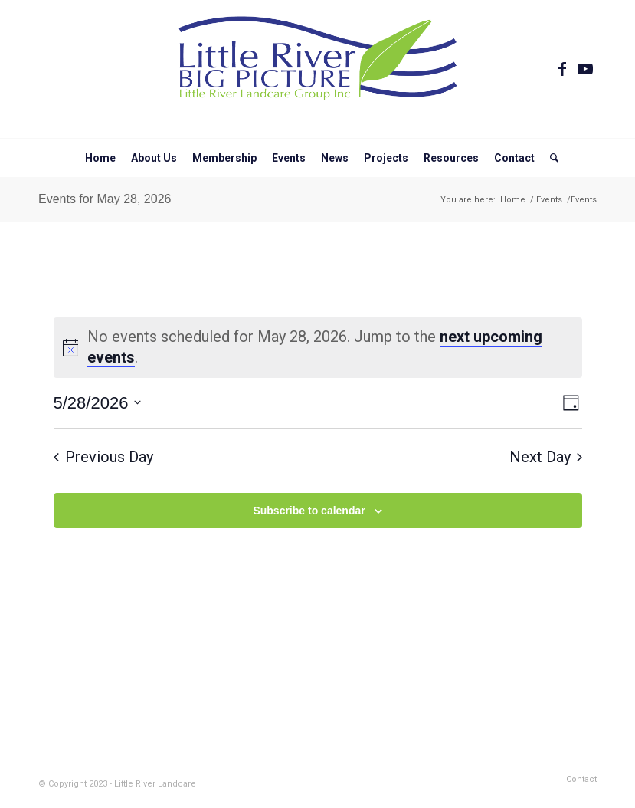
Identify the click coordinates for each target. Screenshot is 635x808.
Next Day (545, 457)
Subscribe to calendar (309, 510)
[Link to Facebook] (562, 68)
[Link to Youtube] (585, 68)
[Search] (550, 158)
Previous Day (103, 457)
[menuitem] (100, 158)
